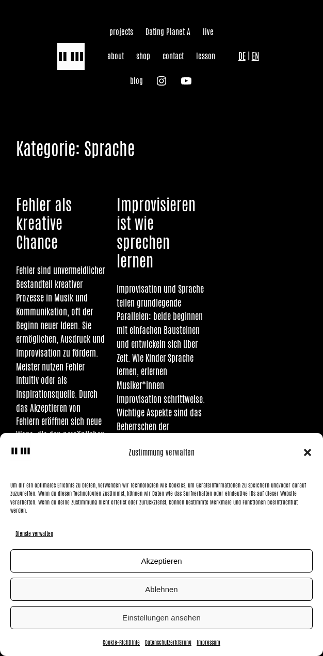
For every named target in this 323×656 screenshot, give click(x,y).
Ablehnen (161, 589)
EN (255, 56)
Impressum (208, 642)
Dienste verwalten (34, 533)
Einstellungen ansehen (161, 617)
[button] (307, 452)
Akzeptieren (161, 561)
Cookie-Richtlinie (121, 642)
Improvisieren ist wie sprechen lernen (156, 232)
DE (242, 56)
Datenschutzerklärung (168, 642)
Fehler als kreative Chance (44, 223)
